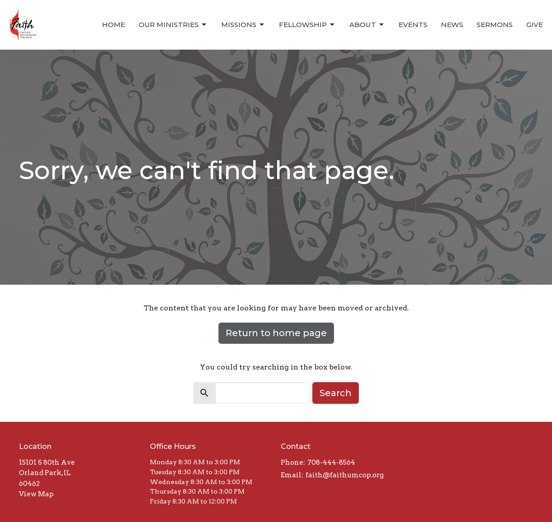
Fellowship (307, 24)
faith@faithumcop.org (345, 475)
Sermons (495, 24)
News (452, 24)
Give (534, 24)
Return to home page (276, 333)
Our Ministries (173, 24)
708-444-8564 (331, 462)
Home (113, 24)
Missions (243, 24)
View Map (36, 494)
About (367, 24)
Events (413, 24)
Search (336, 393)
